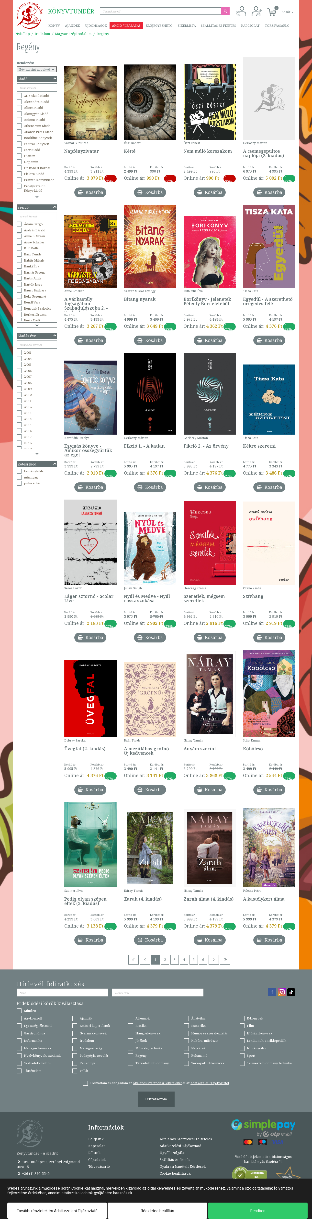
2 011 (28, 401)
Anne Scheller (34, 242)
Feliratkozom (156, 1099)
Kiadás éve (37, 335)
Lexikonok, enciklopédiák (266, 1040)
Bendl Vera (32, 302)
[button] (282, 9)
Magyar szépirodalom (73, 33)
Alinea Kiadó (33, 107)
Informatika (33, 1040)
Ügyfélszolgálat (173, 1152)
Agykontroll (33, 1018)
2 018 (28, 443)
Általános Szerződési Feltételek (186, 1139)
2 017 (28, 437)
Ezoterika (198, 1025)
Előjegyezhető (159, 25)
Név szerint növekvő (37, 69)
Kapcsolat (250, 25)
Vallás (84, 1070)
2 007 (28, 376)
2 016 (28, 430)
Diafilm (29, 156)
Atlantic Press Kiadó (39, 132)
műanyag (31, 477)
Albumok (142, 1018)
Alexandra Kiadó (36, 102)
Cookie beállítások (175, 1173)
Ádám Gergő (33, 224)
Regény (103, 33)
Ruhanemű (199, 1055)
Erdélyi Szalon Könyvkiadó (34, 188)
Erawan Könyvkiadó (39, 180)
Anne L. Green (34, 236)
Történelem (32, 1070)
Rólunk (94, 1152)
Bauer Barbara (35, 290)
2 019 (28, 449)
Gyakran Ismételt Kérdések (183, 1166)
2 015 (28, 425)
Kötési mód (37, 464)
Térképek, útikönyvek (207, 1063)
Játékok (141, 1040)
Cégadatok (97, 1159)
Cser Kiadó (32, 150)
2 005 (28, 364)
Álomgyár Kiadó (36, 114)
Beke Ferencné (35, 296)
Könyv (54, 25)
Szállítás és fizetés (218, 25)
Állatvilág (198, 1018)
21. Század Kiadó (36, 95)
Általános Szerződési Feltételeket (157, 1083)
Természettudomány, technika (269, 1063)
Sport (251, 1055)
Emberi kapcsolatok (95, 1025)
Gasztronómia (34, 1033)
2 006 (28, 370)
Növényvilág (257, 1048)
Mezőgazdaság (91, 1048)
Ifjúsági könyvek (259, 1033)
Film (250, 1025)
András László (34, 230)
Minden (30, 1010)
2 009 (28, 389)
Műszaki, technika (148, 1048)
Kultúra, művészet (204, 1040)
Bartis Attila (32, 278)
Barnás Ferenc (34, 272)
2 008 (28, 382)
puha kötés (32, 483)
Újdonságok (96, 25)
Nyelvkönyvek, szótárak (42, 1055)
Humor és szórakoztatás (209, 1033)
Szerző (37, 207)
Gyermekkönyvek (93, 1033)
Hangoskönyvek (147, 1033)
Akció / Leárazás (126, 25)
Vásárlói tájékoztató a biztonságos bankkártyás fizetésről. (263, 1159)
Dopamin (31, 162)
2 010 (28, 394)
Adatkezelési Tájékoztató (180, 1146)
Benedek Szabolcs (37, 308)
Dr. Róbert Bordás (37, 168)
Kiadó (37, 78)
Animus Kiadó (34, 119)
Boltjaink (95, 1139)
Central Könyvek (36, 144)
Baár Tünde (33, 254)
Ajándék (72, 25)
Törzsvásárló (277, 25)
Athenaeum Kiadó (37, 126)
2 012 (28, 406)
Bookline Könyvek (38, 138)
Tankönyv (87, 1063)
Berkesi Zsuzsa (35, 314)
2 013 (28, 413)
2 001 (28, 352)
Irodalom (42, 33)
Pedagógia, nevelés (94, 1055)
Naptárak (198, 1048)
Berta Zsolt (32, 320)
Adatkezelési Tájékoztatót (209, 1083)
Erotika (140, 1025)
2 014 (28, 418)
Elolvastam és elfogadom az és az (159, 1083)
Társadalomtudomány (152, 1063)
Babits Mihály (34, 260)
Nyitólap (22, 33)
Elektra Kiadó (34, 174)
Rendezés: (25, 63)
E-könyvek (255, 1018)
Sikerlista (187, 25)
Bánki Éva (31, 266)
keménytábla (34, 471)
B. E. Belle (31, 248)
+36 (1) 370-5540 (33, 1173)
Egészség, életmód (38, 1025)
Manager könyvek (37, 1048)
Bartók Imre (33, 284)
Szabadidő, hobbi (37, 1063)
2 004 (28, 358)
